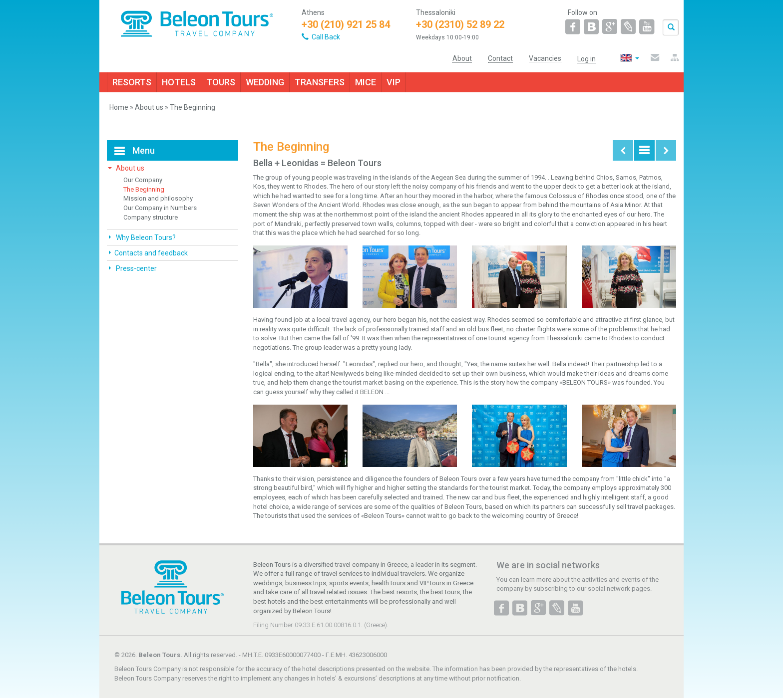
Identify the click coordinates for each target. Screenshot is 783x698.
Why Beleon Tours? (145, 237)
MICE (365, 82)
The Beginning (143, 189)
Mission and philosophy (158, 198)
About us (149, 107)
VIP (393, 82)
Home (118, 107)
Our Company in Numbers (160, 208)
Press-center (135, 268)
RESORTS (131, 82)
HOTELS (179, 82)
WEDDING (265, 82)
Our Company (142, 180)
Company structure (150, 217)
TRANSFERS (320, 82)
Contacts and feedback (151, 253)
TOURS (220, 82)
